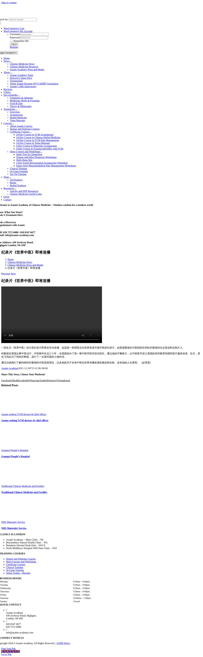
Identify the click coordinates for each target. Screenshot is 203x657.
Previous (5, 273)
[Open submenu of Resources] (15, 189)
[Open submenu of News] (10, 61)
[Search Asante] (23, 19)
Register (14, 47)
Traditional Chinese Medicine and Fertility (22, 486)
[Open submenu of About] (11, 73)
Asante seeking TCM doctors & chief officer (23, 414)
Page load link (8, 648)
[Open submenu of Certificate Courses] (30, 132)
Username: (15, 34)
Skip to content (9, 2)
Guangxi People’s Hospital (14, 450)
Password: (15, 37)
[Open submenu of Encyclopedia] (18, 95)
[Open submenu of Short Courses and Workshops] (41, 152)
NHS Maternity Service (13, 522)
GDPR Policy (63, 643)
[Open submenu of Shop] (10, 177)
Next (13, 273)
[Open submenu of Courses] (13, 124)
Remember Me (20, 41)
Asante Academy (9, 368)
